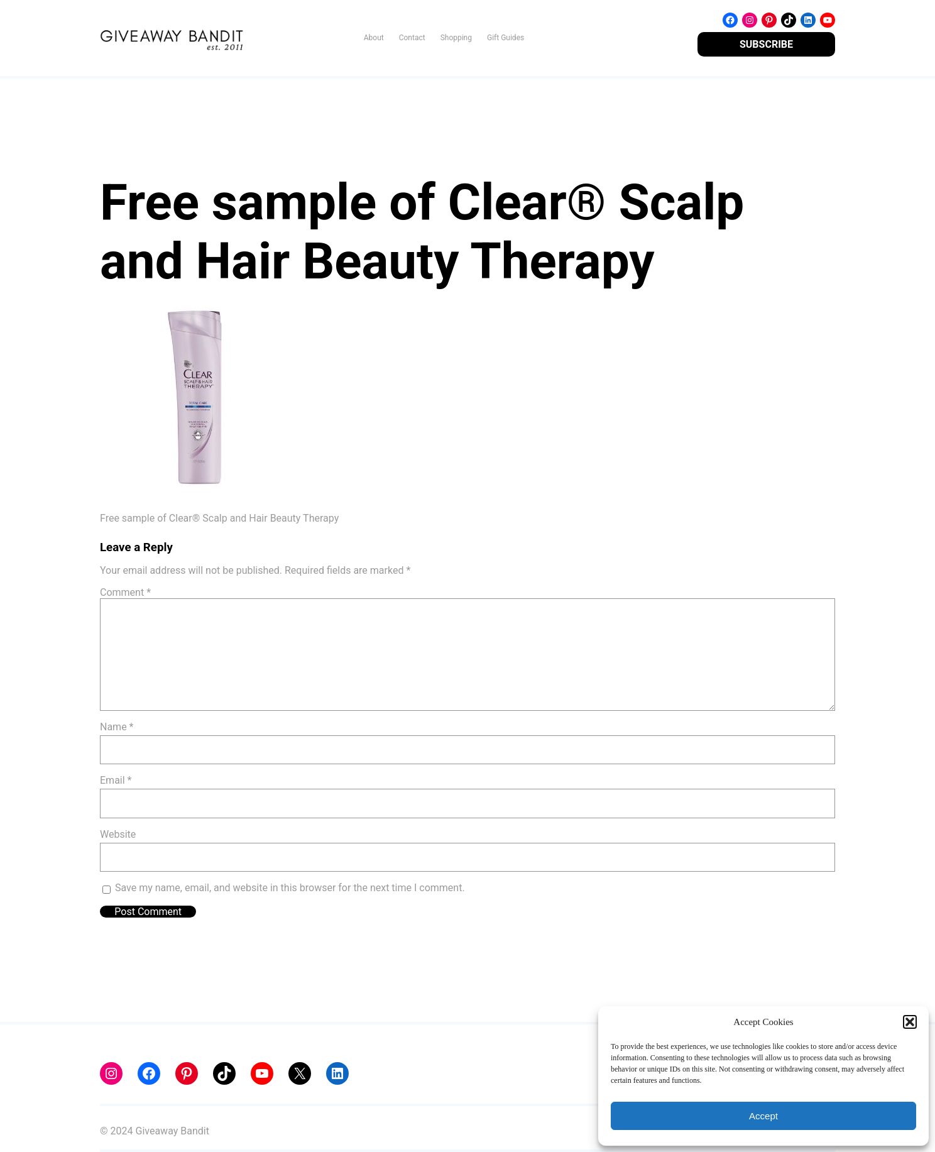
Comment (125, 592)
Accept (763, 1116)
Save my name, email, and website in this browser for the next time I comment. (290, 888)
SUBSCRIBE (766, 44)
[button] (910, 1022)
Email (115, 780)
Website (118, 834)
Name (117, 727)
